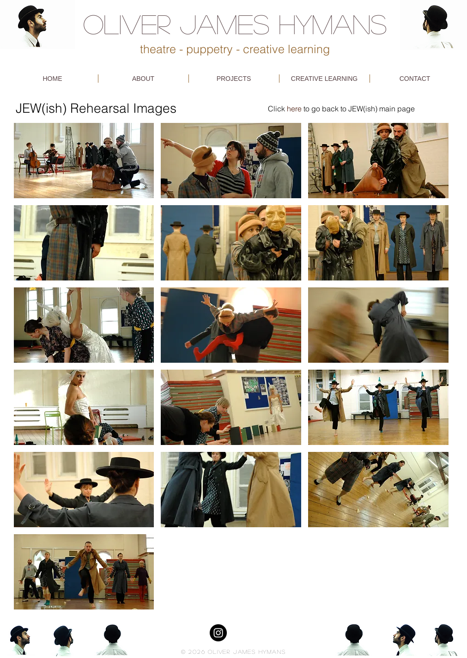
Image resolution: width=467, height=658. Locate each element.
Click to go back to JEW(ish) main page (341, 108)
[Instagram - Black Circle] (218, 632)
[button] (84, 160)
